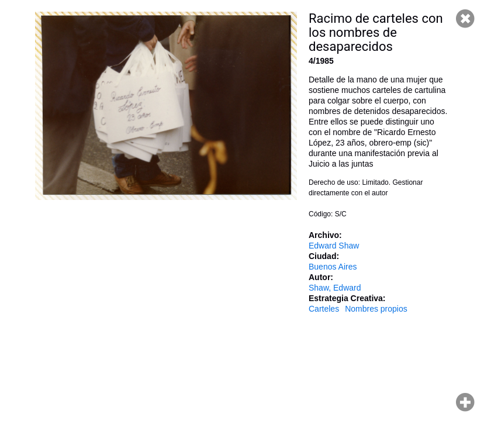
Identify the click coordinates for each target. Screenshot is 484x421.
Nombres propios (376, 308)
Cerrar (465, 19)
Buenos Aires (333, 266)
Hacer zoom (465, 402)
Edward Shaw (334, 245)
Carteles (324, 308)
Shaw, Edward (335, 287)
